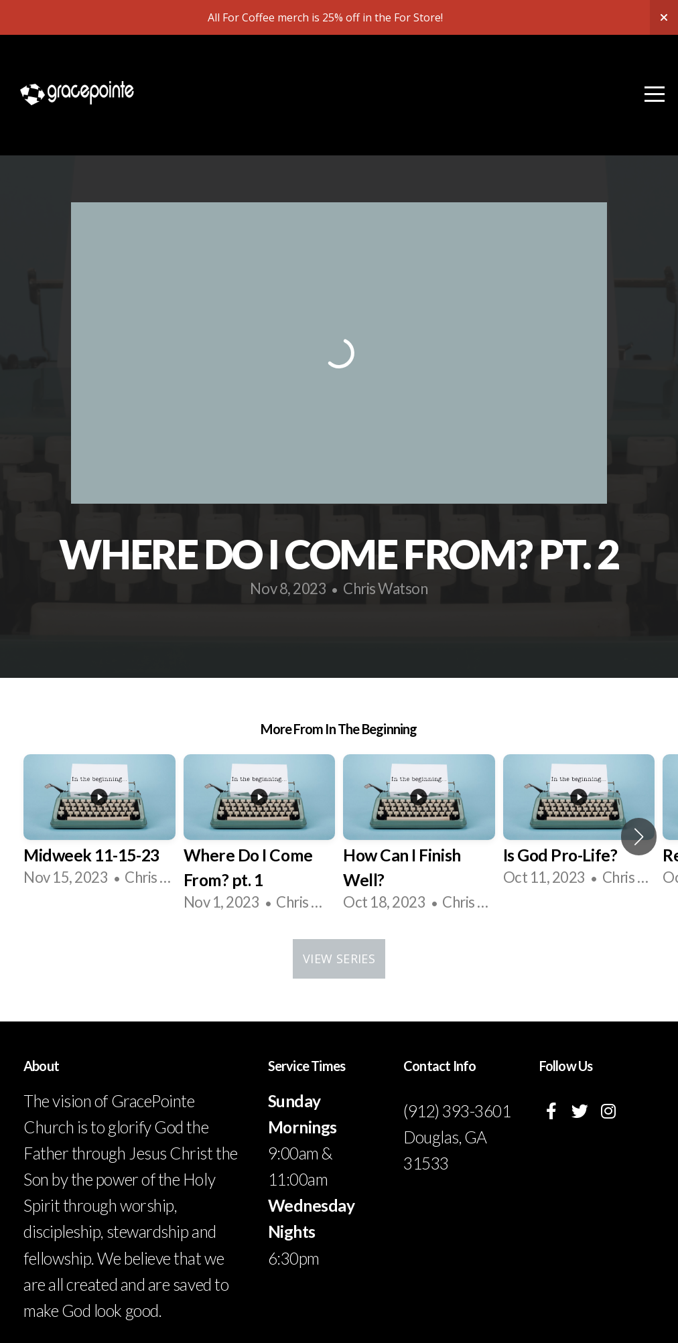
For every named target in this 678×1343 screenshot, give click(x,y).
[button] (639, 836)
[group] (99, 824)
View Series (339, 958)
